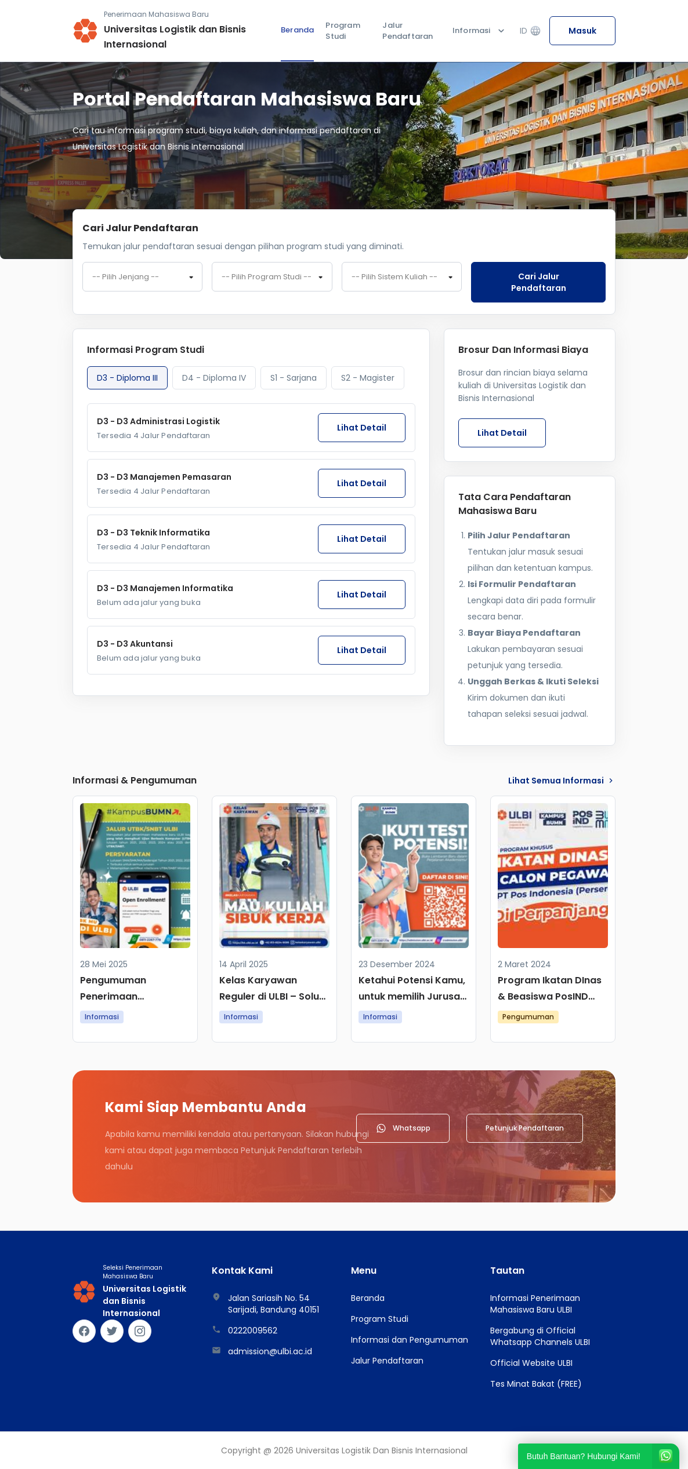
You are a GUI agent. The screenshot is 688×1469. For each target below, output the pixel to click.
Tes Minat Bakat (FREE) (536, 1384)
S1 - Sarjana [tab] (293, 378)
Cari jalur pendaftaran (538, 282)
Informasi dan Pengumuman (409, 1340)
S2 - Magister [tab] (367, 378)
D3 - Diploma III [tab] (127, 378)
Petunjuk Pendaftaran (525, 1128)
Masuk (582, 31)
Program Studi (342, 31)
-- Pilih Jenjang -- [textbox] (125, 277)
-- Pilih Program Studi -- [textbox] (267, 277)
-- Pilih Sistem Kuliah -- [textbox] (394, 277)
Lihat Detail (361, 427)
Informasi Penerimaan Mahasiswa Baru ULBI (535, 1303)
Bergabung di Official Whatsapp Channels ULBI (540, 1336)
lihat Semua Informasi (561, 780)
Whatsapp (402, 1128)
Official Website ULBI (531, 1363)
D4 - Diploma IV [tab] (214, 378)
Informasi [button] (479, 31)
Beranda (297, 29)
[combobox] (142, 277)
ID (530, 31)
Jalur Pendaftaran (407, 31)
